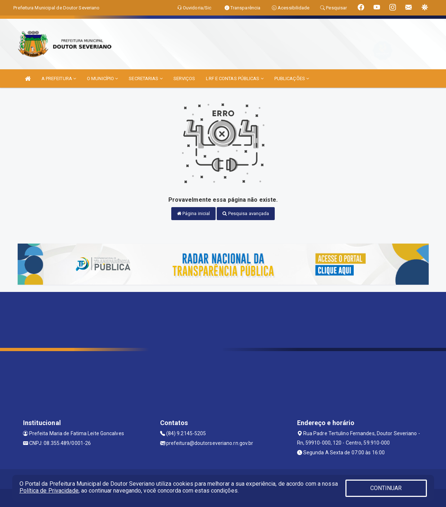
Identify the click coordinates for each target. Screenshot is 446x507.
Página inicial (193, 213)
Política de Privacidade (49, 490)
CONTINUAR (386, 488)
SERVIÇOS (184, 78)
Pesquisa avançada (245, 213)
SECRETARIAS (145, 78)
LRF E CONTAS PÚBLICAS (234, 78)
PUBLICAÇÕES (291, 78)
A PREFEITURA (58, 78)
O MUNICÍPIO (102, 78)
